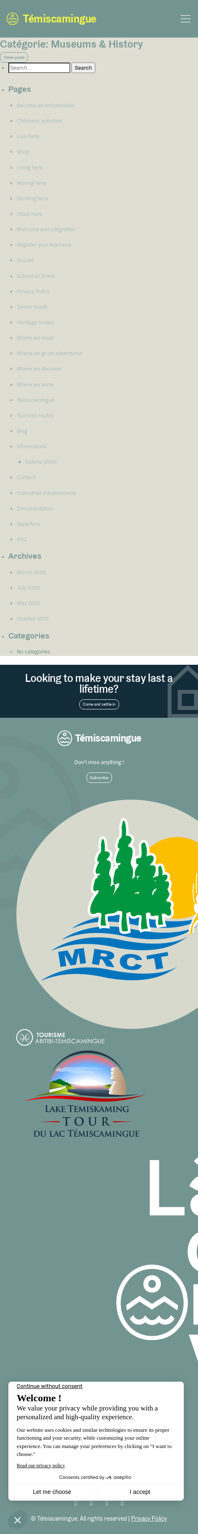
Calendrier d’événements (46, 493)
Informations (32, 446)
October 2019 (32, 618)
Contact (26, 477)
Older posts (14, 57)
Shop (23, 151)
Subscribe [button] (99, 777)
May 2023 (28, 603)
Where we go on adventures (49, 353)
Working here (32, 198)
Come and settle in (99, 704)
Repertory (28, 523)
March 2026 (31, 572)
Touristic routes (35, 415)
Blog (22, 430)
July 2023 (28, 587)
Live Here (28, 136)
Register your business (44, 244)
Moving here (31, 183)
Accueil (25, 260)
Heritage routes (35, 322)
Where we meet (35, 337)
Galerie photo (41, 461)
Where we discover (39, 368)
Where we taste (35, 384)
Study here (29, 213)
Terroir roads (32, 306)
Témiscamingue (51, 19)
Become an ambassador (46, 105)
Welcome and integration (46, 229)
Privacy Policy (33, 291)
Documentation (35, 508)
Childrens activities (39, 120)
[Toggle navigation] (185, 19)
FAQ (21, 539)
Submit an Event (36, 276)
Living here (30, 167)
